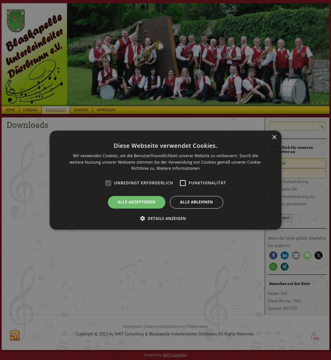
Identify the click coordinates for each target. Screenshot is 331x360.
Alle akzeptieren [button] (137, 202)
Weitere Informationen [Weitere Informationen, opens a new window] (178, 168)
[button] (165, 218)
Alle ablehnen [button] (196, 202)
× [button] (274, 137)
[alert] (165, 180)
